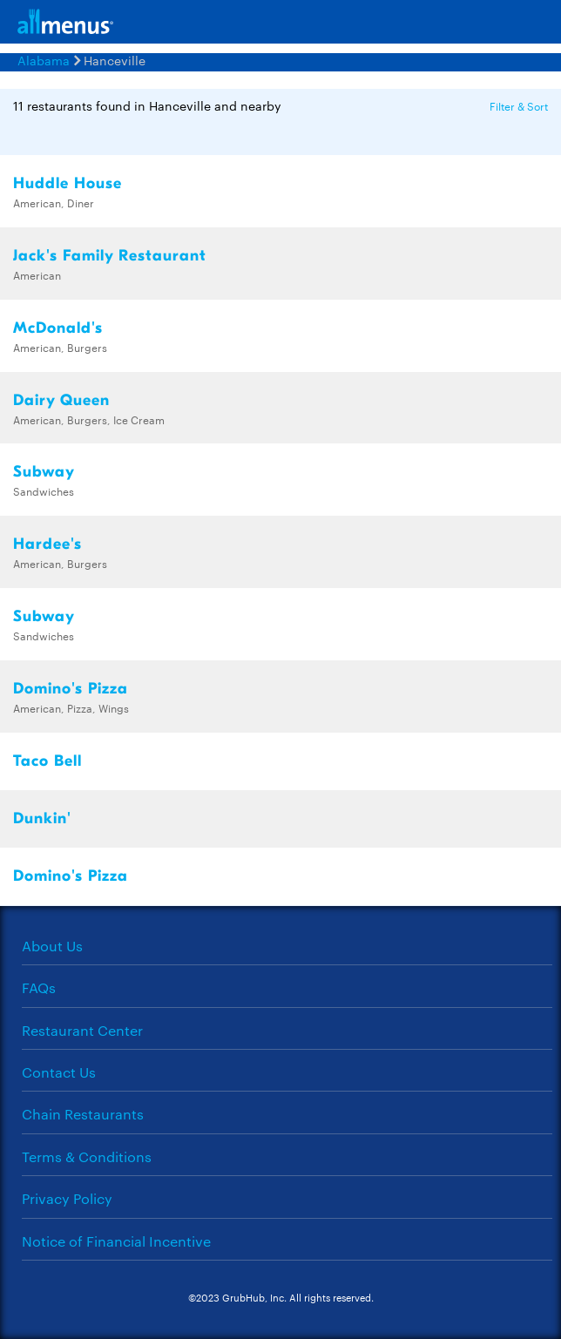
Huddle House (67, 183)
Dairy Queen (61, 400)
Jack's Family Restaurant (109, 256)
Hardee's (47, 544)
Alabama (43, 60)
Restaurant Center (82, 1030)
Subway (44, 472)
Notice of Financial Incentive (116, 1241)
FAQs (39, 987)
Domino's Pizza (70, 689)
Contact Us (59, 1072)
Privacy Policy (67, 1198)
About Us (52, 946)
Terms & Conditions (87, 1156)
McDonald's (58, 328)
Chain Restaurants (83, 1114)
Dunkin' (42, 818)
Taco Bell (47, 761)
